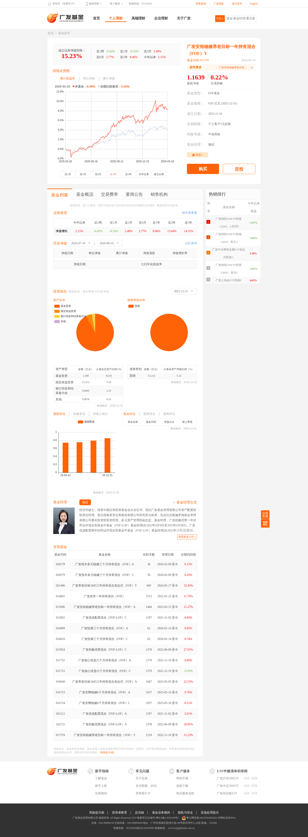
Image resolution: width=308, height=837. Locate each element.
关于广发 (184, 18)
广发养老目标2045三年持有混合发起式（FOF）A (104, 681)
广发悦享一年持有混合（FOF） (104, 596)
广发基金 (65, 18)
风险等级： (195, 134)
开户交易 (142, 778)
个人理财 (116, 18)
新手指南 (102, 771)
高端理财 (138, 18)
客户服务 (115, 3)
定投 (239, 169)
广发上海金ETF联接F (228, 280)
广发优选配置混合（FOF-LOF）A (105, 713)
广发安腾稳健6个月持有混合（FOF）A (104, 692)
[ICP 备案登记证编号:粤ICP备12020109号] (155, 817)
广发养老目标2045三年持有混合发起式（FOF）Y (104, 585)
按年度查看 (189, 212)
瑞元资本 (237, 3)
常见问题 (142, 771)
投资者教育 (119, 812)
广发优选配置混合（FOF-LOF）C (105, 617)
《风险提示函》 (107, 752)
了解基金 (101, 778)
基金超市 (64, 33)
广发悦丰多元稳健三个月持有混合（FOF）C (105, 575)
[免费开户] (68, 3)
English (254, 3)
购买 (203, 169)
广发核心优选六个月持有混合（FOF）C (104, 671)
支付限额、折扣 (146, 785)
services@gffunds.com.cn (181, 828)
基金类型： (195, 93)
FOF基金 (214, 93)
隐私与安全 (185, 812)
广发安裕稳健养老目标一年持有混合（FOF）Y (104, 735)
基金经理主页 (186, 502)
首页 (96, 18)
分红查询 (191, 243)
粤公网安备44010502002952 (201, 817)
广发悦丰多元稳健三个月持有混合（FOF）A (104, 564)
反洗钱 (139, 812)
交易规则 (101, 793)
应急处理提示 (210, 812)
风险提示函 (96, 812)
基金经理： (195, 144)
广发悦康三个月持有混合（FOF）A (104, 628)
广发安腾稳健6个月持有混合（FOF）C (104, 703)
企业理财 (161, 18)
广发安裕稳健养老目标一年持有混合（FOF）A (104, 607)
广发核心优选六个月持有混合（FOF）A (104, 660)
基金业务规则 (161, 812)
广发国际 (219, 3)
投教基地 (201, 3)
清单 (247, 778)
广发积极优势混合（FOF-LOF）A (105, 724)
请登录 (56, 3)
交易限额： (195, 124)
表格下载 (182, 785)
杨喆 (211, 144)
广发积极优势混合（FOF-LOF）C (105, 649)
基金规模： (195, 103)
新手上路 (101, 785)
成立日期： (195, 114)
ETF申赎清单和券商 (232, 771)
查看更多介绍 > (187, 536)
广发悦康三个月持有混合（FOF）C (104, 639)
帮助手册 (182, 778)
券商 (255, 778)
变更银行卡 (143, 793)
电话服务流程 (185, 793)
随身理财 (94, 3)
